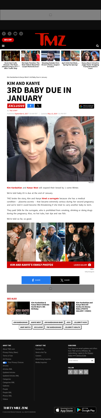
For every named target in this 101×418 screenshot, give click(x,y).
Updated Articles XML (11, 376)
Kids (68, 322)
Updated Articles (9, 372)
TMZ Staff (13, 110)
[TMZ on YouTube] (80, 372)
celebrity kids (80, 322)
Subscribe (92, 360)
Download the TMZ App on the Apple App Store (64, 410)
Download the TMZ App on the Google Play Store (86, 410)
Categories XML (9, 382)
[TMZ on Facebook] (4, 34)
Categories (7, 379)
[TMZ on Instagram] (21, 34)
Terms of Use (8, 356)
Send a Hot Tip (40, 352)
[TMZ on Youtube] (15, 34)
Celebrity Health (72, 327)
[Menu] (3, 45)
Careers (38, 356)
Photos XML (7, 396)
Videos (5, 399)
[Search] (97, 45)
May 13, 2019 (52, 113)
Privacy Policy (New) (10, 352)
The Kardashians (53, 327)
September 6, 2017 (21, 113)
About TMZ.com (9, 349)
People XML (7, 392)
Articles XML (7, 369)
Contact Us (39, 349)
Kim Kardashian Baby (53, 322)
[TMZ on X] (10, 34)
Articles (6, 366)
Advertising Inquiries (43, 359)
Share (36, 280)
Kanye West (36, 322)
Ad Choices (7, 359)
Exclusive (38, 327)
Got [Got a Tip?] (8, 40)
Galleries (6, 386)
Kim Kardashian (20, 322)
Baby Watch (25, 327)
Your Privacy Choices (13, 362)
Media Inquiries (41, 362)
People (5, 389)
